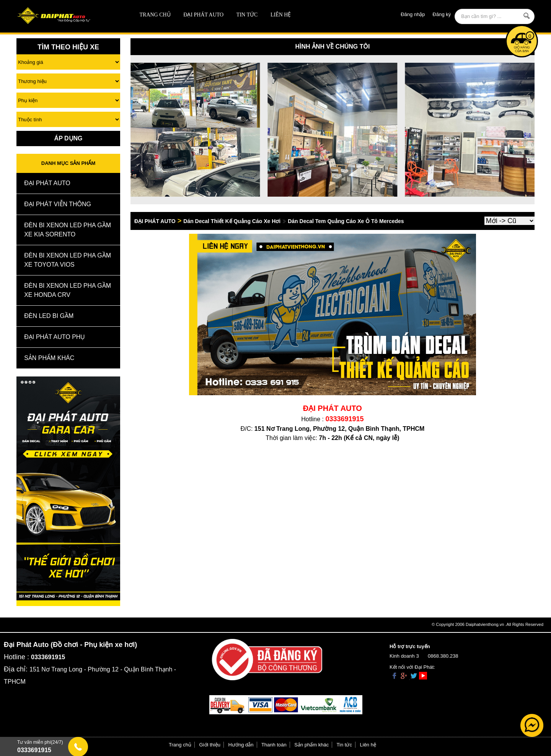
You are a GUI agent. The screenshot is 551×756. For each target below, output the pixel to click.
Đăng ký (442, 14)
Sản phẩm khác (311, 745)
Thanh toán (274, 745)
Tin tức (247, 15)
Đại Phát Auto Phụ (54, 337)
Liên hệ (281, 15)
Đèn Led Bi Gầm (48, 316)
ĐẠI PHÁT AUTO (203, 15)
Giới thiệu (209, 745)
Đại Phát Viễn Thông (57, 204)
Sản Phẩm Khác (49, 358)
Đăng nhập (413, 14)
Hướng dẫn (241, 745)
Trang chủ (155, 15)
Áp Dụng (68, 138)
